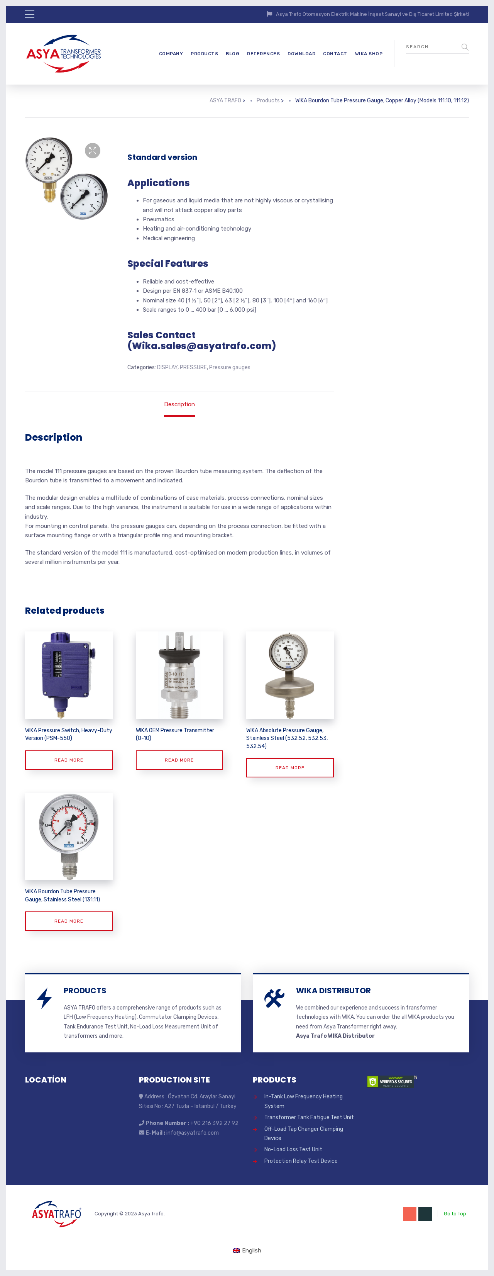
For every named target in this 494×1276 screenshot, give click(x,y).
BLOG (232, 53)
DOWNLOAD (301, 53)
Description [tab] (179, 404)
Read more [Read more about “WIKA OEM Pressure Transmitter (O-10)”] (179, 760)
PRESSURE (193, 367)
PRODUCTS (204, 53)
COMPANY (171, 53)
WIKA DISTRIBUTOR (333, 990)
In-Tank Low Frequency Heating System (303, 1101)
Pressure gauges (229, 367)
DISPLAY (167, 367)
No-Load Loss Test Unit (293, 1149)
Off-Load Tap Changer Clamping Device (303, 1134)
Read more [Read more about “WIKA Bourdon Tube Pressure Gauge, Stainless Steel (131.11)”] (68, 921)
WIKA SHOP (369, 53)
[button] (92, 150)
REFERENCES (263, 53)
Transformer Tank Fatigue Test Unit (309, 1117)
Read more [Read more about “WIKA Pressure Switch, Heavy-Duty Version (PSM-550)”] (68, 760)
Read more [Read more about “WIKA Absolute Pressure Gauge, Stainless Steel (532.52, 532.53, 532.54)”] (290, 767)
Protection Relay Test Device (301, 1161)
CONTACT (335, 53)
